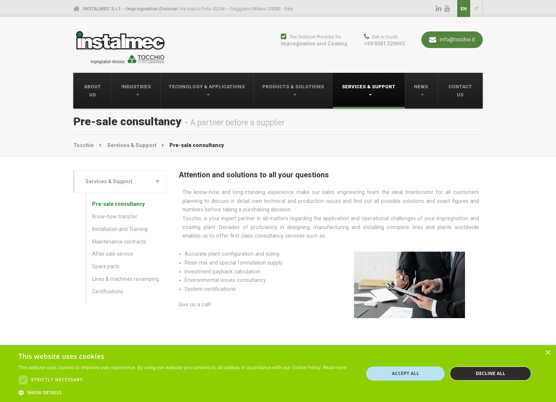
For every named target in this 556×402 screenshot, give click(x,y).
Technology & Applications (207, 86)
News (421, 86)
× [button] (547, 353)
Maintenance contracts (119, 242)
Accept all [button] (405, 373)
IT (477, 8)
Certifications (107, 291)
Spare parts (105, 266)
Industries (136, 86)
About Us (92, 91)
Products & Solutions (293, 86)
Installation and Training (120, 229)
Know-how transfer (114, 216)
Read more (335, 367)
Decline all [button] (490, 373)
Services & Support (368, 86)
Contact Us (460, 91)
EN (464, 8)
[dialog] (278, 373)
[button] (182, 392)
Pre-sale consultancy (118, 204)
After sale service (112, 254)
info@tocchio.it (452, 39)
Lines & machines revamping (125, 279)
